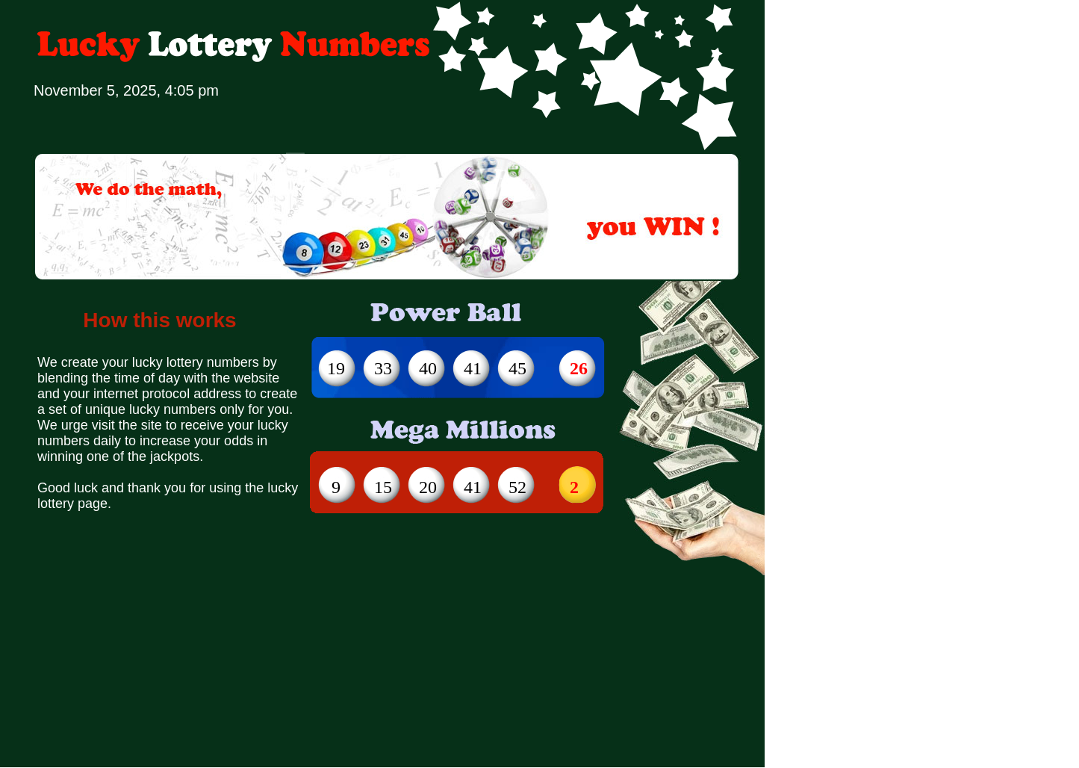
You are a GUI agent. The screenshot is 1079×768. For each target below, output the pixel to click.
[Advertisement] (305, 574)
